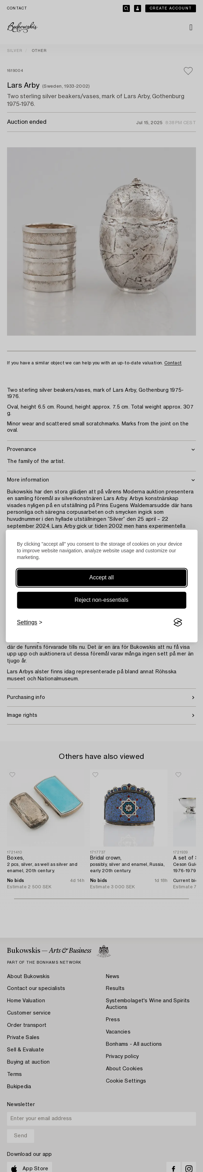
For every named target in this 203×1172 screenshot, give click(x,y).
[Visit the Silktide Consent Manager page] (177, 622)
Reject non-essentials (101, 600)
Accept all (101, 577)
